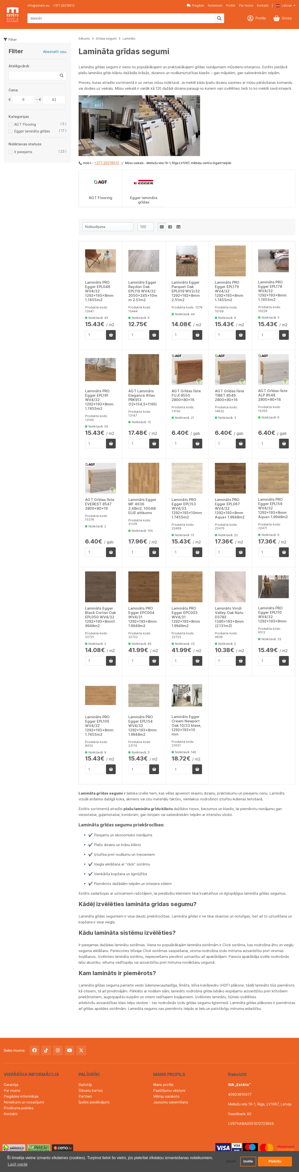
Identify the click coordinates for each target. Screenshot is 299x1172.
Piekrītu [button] (275, 1161)
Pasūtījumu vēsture (169, 1090)
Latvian (284, 5)
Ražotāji (85, 1084)
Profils (230, 5)
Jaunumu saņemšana (170, 1102)
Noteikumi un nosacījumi (24, 1102)
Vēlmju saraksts (166, 1096)
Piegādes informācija (21, 1096)
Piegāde (195, 5)
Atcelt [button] (231, 1161)
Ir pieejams (23, 151)
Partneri (85, 1096)
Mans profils (163, 1084)
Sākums (84, 38)
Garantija (11, 1084)
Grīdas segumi (106, 38)
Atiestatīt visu (54, 51)
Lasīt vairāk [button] (18, 1164)
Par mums (246, 5)
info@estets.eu (38, 5)
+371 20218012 (64, 5)
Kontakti (263, 5)
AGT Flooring (25, 124)
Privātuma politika (18, 1108)
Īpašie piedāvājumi (94, 1102)
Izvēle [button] (248, 1161)
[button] (282, 6)
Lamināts (129, 38)
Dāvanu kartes (91, 1090)
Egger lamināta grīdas (32, 131)
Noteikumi (215, 5)
